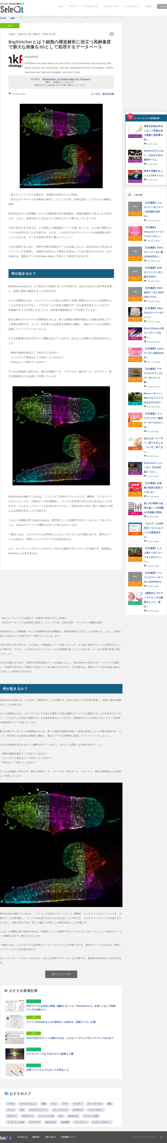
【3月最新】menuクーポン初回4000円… (154, 353)
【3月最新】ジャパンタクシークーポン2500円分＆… (154, 577)
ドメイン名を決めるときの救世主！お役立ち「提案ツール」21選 (63, 1021)
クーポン (11, 1103)
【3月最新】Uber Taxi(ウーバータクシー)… (154, 312)
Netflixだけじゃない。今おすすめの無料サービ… (154, 155)
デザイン (74, 8)
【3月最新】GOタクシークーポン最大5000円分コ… (153, 252)
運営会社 (36, 1136)
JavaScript (73, 1116)
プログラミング (90, 8)
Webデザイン (27, 1116)
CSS (61, 1116)
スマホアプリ (34, 1122)
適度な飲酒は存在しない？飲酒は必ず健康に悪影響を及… (153, 133)
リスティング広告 (91, 1116)
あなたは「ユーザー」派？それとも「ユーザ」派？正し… (153, 445)
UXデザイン (78, 1109)
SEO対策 (65, 1122)
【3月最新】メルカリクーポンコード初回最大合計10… (153, 209)
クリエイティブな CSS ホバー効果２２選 (49, 1053)
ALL (62, 8)
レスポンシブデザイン (102, 1122)
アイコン (11, 1109)
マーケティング (110, 8)
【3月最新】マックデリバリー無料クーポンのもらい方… (153, 420)
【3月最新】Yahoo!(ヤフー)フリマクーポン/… (154, 232)
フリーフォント (80, 1122)
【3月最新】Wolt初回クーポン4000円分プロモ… (154, 292)
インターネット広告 (15, 1122)
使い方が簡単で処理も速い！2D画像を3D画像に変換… (154, 507)
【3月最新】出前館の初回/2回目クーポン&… (153, 487)
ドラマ (64, 1103)
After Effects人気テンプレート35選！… (154, 333)
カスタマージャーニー (38, 1109)
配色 (109, 1103)
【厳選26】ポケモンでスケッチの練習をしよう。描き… (153, 600)
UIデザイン (12, 1116)
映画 (44, 1103)
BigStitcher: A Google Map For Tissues (66, 79)
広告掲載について (68, 1136)
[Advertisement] (61, 596)
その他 (146, 8)
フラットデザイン (96, 1109)
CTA (22, 1109)
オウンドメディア (60, 1109)
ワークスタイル (130, 8)
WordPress (51, 1122)
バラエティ (77, 1103)
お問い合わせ (50, 1136)
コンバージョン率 (46, 1116)
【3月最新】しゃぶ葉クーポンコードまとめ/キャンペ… (153, 555)
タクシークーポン (95, 1103)
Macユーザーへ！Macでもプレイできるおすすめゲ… (153, 398)
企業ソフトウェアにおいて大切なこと (47, 1069)
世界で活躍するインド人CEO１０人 (153, 173)
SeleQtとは (22, 1136)
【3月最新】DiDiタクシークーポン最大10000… (153, 272)
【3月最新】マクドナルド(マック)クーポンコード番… (153, 375)
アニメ (54, 1103)
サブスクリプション (28, 1103)
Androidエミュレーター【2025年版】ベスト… (153, 467)
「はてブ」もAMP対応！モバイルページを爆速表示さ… (154, 530)
